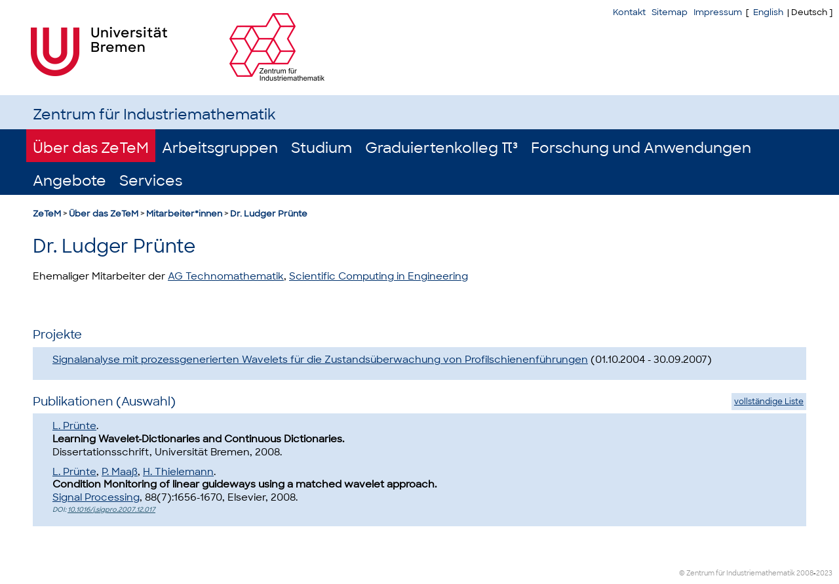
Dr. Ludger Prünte (268, 213)
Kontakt (629, 12)
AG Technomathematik (226, 276)
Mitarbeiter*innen (184, 213)
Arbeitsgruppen (220, 147)
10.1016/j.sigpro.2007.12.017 (111, 509)
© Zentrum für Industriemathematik (737, 573)
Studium (321, 147)
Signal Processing (96, 497)
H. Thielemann (178, 471)
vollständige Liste (769, 401)
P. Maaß (120, 471)
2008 (804, 573)
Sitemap (670, 12)
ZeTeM (47, 213)
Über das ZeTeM (91, 147)
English (768, 12)
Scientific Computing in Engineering (378, 276)
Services (150, 180)
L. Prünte (74, 425)
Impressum (717, 12)
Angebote (69, 180)
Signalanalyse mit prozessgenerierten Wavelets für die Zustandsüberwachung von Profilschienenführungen (320, 359)
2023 (824, 573)
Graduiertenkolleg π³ (441, 147)
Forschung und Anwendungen (641, 147)
